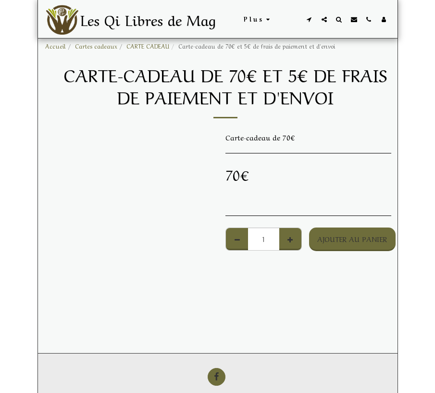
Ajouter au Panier (352, 238)
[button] (309, 19)
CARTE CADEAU (147, 45)
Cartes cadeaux (96, 45)
